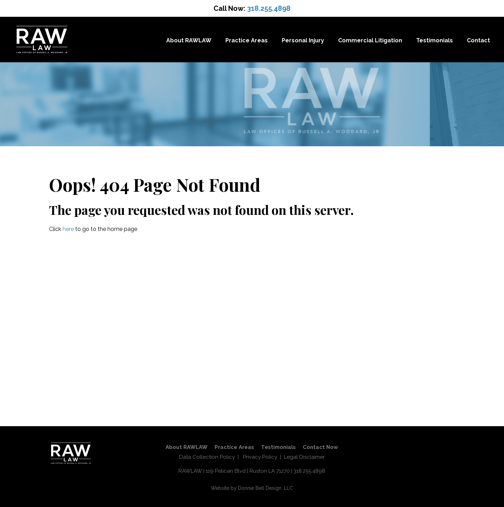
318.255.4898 (268, 8)
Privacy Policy (260, 457)
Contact (478, 40)
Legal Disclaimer (304, 457)
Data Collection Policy (207, 457)
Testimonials (434, 40)
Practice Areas (246, 40)
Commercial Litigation (370, 40)
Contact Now (320, 447)
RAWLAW (190, 471)
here (68, 229)
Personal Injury (303, 40)
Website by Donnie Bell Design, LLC (252, 488)
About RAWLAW (188, 40)
